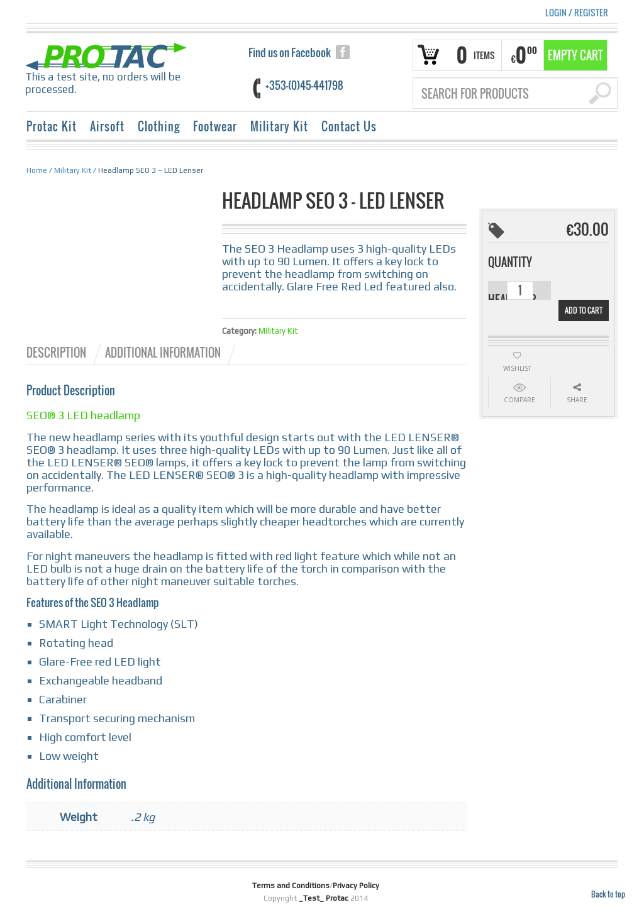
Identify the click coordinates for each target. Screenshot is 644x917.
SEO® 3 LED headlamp (83, 415)
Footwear (215, 126)
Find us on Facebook (289, 52)
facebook (343, 52)
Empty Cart (575, 55)
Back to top (608, 894)
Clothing (159, 126)
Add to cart (583, 310)
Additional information (163, 352)
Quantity (510, 262)
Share (577, 399)
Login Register (576, 12)
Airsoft (107, 126)
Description (56, 352)
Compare (519, 399)
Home (36, 170)
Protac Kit (51, 126)
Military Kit (279, 126)
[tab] (64, 353)
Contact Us (349, 126)
